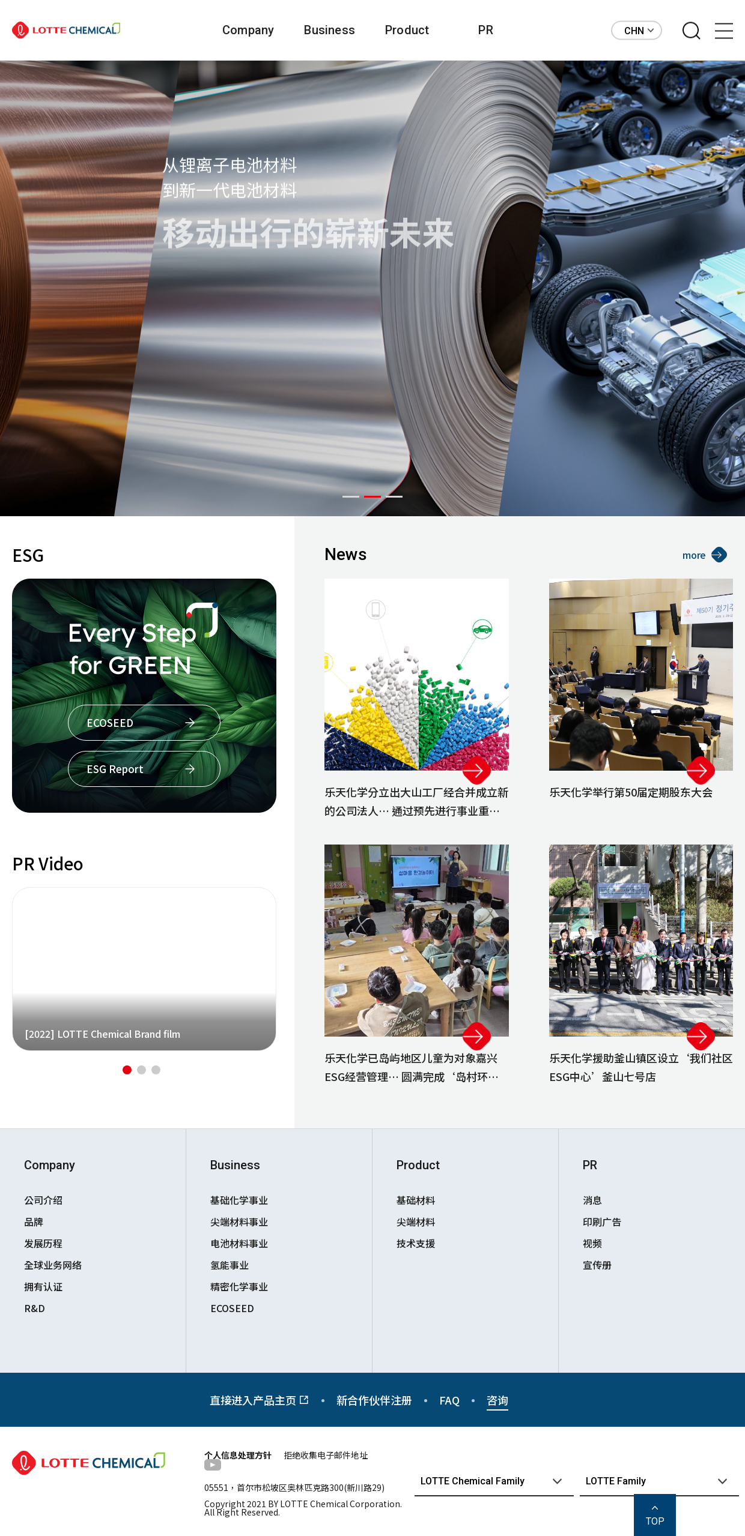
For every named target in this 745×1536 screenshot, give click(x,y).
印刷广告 (602, 1221)
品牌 (33, 1221)
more (705, 554)
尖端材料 (416, 1221)
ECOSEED (110, 722)
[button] (350, 497)
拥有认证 (43, 1286)
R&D (34, 1308)
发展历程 (43, 1243)
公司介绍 (43, 1200)
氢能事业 (229, 1264)
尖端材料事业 (239, 1221)
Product (407, 30)
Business (329, 30)
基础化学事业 (239, 1200)
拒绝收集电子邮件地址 (326, 1455)
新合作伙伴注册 (374, 1400)
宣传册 (597, 1264)
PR (485, 30)
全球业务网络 (53, 1264)
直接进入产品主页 (259, 1400)
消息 (592, 1200)
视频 (592, 1243)
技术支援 (416, 1243)
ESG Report (115, 768)
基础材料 (416, 1200)
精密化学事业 (239, 1286)
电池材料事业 (239, 1243)
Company (248, 30)
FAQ (449, 1400)
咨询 (497, 1400)
